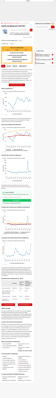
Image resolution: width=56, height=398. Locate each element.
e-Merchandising (40, 63)
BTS (26, 49)
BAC (8, 49)
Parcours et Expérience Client (43, 59)
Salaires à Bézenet (7, 358)
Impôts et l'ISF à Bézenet (8, 362)
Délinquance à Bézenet (23, 369)
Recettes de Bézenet (25, 304)
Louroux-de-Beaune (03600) (10, 345)
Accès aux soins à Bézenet (24, 367)
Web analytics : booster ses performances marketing (43, 54)
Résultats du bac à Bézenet (9, 380)
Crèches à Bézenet (23, 361)
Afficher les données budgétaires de (9, 40)
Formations (40, 51)
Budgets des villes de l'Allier (25, 350)
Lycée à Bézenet (22, 359)
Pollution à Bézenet (23, 371)
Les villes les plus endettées (17, 84)
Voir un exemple (52, 29)
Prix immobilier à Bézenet (9, 360)
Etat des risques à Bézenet (24, 365)
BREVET (16, 49)
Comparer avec (5, 43)
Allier (13, 23)
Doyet (11, 34)
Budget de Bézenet (8, 304)
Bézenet (17, 23)
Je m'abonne (16, 200)
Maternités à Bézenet (23, 363)
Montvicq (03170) (7, 343)
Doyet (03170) (6, 347)
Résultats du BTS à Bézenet (24, 380)
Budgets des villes (7, 23)
